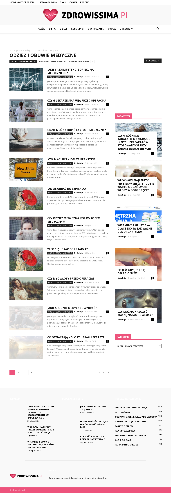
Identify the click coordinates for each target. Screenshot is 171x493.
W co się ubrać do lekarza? (67, 249)
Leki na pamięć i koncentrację (131, 407)
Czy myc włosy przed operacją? (70, 278)
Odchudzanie (96, 28)
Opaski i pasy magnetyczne (52, 62)
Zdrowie (126, 28)
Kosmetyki (77, 28)
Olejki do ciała (123, 440)
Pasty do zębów (124, 426)
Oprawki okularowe (79, 62)
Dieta (52, 28)
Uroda (112, 28)
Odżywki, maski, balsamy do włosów (136, 416)
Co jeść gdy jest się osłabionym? (131, 271)
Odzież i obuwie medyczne (23, 62)
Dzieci (63, 28)
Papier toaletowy (125, 430)
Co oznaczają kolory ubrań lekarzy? (75, 337)
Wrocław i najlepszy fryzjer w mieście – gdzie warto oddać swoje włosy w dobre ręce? (135, 185)
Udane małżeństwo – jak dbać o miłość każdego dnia (94, 424)
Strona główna (48, 2)
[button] (158, 29)
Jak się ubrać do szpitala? (66, 189)
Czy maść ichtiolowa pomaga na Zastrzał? (92, 438)
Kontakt (85, 2)
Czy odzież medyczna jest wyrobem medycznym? (73, 219)
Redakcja (78, 77)
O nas (62, 2)
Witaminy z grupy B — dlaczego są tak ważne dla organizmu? (134, 229)
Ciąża (41, 28)
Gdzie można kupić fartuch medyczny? (76, 130)
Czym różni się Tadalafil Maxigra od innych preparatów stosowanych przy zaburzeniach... (41, 412)
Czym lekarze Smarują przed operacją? (76, 100)
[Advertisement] (85, 41)
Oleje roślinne (123, 412)
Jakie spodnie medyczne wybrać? (72, 308)
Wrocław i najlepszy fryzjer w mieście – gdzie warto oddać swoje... (40, 430)
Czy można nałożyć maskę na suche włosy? (135, 313)
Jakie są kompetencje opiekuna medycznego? (70, 71)
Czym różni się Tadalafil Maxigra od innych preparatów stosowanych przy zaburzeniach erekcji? (134, 142)
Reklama (72, 2)
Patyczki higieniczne (126, 444)
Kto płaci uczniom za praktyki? (71, 159)
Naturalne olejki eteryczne (130, 421)
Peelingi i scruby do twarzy (130, 435)
